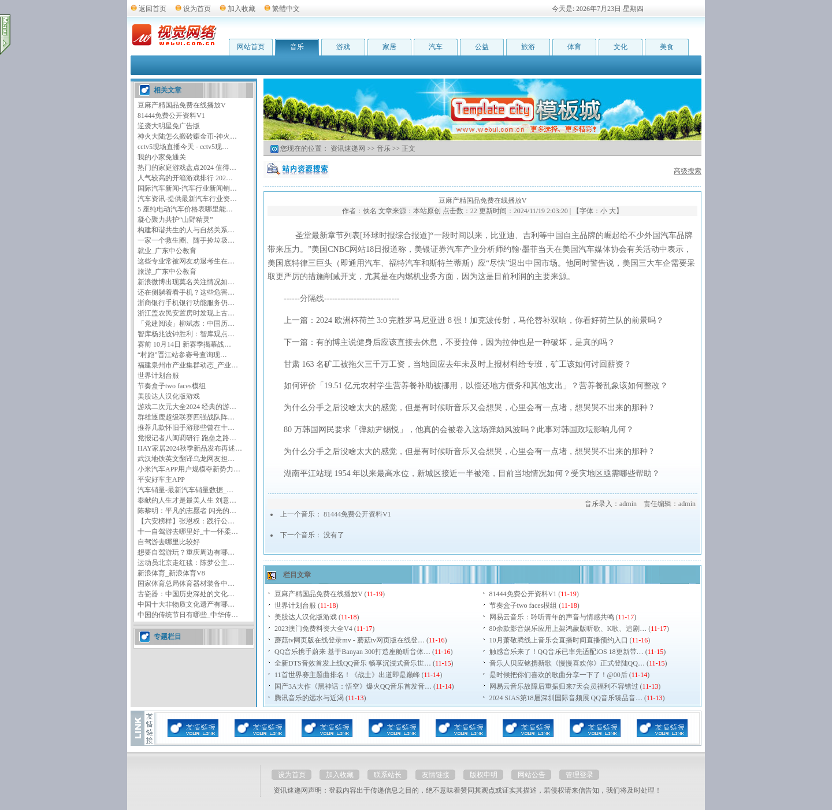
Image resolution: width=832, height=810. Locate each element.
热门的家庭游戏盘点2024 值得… (187, 168)
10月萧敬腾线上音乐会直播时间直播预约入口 (558, 640)
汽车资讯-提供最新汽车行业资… (187, 199)
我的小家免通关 (162, 157)
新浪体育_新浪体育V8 (171, 573)
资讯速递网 (347, 148)
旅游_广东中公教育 (167, 271)
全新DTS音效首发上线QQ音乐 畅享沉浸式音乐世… (352, 663)
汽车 (436, 47)
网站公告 (531, 775)
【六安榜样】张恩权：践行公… (186, 521)
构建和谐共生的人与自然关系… (186, 230)
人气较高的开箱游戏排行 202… (185, 178)
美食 (667, 47)
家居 (389, 47)
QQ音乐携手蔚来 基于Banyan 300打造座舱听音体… (352, 652)
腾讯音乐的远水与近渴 (309, 698)
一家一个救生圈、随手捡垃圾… (186, 240)
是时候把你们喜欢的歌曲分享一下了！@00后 (558, 675)
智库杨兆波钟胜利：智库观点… (186, 334)
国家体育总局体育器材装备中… (186, 583)
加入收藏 (241, 9)
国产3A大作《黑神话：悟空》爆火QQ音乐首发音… (353, 686)
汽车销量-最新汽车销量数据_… (185, 490)
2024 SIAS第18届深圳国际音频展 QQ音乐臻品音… (565, 698)
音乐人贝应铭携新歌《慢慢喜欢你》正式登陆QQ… (567, 663)
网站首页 (251, 47)
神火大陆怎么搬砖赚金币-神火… (187, 136)
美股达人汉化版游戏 (169, 396)
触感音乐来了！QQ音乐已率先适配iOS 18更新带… (566, 652)
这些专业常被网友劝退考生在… (186, 261)
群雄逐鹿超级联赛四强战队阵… (186, 417)
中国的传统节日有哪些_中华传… (188, 615)
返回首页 (152, 9)
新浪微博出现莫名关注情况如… (186, 282)
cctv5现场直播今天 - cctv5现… (183, 147)
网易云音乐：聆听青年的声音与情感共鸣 (551, 617)
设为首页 (197, 9)
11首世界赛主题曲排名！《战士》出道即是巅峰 (347, 675)
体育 (574, 47)
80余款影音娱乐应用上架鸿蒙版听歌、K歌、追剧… (568, 629)
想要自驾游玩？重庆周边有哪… (186, 552)
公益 (482, 47)
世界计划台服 (158, 375)
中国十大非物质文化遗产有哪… (186, 604)
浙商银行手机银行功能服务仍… (186, 303)
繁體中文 (286, 9)
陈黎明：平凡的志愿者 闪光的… (187, 511)
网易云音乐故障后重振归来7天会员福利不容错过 (563, 686)
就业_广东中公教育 (167, 251)
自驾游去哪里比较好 (169, 542)
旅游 (528, 47)
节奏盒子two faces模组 (172, 386)
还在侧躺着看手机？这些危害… (186, 292)
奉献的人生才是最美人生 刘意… (187, 500)
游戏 (343, 47)
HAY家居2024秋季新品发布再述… (190, 448)
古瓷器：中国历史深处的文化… (186, 594)
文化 (620, 47)
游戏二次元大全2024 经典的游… (187, 407)
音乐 (297, 47)
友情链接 (436, 775)
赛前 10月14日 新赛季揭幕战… (184, 344)
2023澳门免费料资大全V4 (313, 629)
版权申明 (483, 775)
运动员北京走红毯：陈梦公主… (186, 563)
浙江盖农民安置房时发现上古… (186, 313)
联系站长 (388, 775)
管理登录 (579, 775)
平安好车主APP (161, 479)
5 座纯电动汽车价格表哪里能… (185, 209)
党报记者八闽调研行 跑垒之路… (187, 438)
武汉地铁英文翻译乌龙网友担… (186, 459)
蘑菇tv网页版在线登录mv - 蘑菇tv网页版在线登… (349, 640)
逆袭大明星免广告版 (169, 126)
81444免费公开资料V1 (171, 116)
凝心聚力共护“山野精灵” (175, 219)
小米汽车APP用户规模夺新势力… (189, 469)
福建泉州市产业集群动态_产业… (188, 365)
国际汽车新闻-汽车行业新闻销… (187, 188)
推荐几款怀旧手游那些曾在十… (186, 427)
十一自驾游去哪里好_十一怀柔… (188, 531)
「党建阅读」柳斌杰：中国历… (186, 323)
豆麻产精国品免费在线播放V (182, 105)
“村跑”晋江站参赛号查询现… (182, 355)
